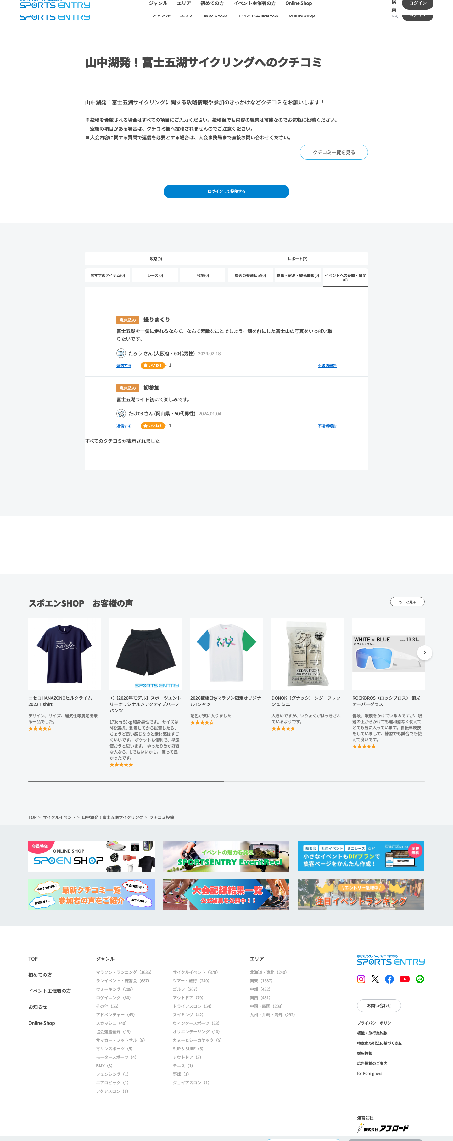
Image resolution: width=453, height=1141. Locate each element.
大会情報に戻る (303, 1130)
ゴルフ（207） (186, 982)
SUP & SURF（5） (189, 1041)
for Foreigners (369, 1065)
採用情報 (364, 1045)
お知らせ (37, 999)
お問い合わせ (379, 998)
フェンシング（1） (113, 1067)
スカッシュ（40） (112, 1016)
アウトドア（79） (189, 990)
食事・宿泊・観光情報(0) (298, 267)
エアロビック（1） (113, 1075)
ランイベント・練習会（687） (124, 973)
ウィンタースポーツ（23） (197, 1016)
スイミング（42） (189, 1007)
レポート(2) (297, 250)
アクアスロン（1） (113, 1084)
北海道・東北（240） (269, 965)
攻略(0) (156, 250)
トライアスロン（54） (193, 999)
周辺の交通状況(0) (250, 267)
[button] (424, 646)
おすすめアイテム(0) (107, 267)
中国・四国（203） (267, 999)
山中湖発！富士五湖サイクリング (112, 809)
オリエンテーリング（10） (197, 1024)
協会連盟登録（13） (114, 1024)
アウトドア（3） (188, 1050)
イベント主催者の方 (49, 983)
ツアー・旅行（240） (192, 973)
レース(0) (155, 267)
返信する (125, 357)
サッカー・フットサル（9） (121, 1033)
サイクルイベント (59, 809)
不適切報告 (327, 357)
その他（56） (108, 999)
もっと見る (407, 594)
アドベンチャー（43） (116, 1007)
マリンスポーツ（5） (115, 1041)
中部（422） (261, 982)
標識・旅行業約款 (372, 1025)
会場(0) (203, 267)
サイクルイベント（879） (196, 965)
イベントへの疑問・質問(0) (345, 269)
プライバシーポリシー (376, 1015)
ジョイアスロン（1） (192, 1075)
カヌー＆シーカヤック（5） (198, 1033)
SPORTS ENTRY (391, 952)
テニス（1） (184, 1058)
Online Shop (41, 1015)
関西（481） (261, 990)
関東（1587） (262, 973)
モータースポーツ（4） (117, 1050)
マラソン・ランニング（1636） (125, 965)
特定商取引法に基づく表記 (379, 1035)
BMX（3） (105, 1058)
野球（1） (182, 1067)
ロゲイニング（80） (114, 990)
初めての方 (40, 967)
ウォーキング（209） (115, 982)
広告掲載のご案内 (372, 1055)
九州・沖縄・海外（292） (273, 1007)
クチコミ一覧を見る (334, 141)
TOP (32, 809)
